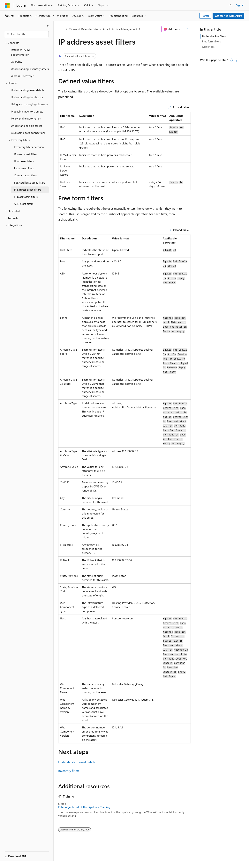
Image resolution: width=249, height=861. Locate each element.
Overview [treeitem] (16, 61)
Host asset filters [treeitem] (24, 161)
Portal (205, 16)
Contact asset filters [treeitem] (26, 175)
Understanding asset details (76, 762)
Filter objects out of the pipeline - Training (84, 807)
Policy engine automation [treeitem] (26, 118)
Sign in (240, 5)
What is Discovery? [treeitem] (22, 76)
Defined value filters (214, 36)
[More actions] (187, 29)
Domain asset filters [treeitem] (25, 154)
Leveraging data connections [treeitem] (28, 133)
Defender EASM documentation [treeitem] (20, 52)
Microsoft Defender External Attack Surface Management (103, 29)
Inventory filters (68, 771)
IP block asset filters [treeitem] (26, 197)
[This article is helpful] (231, 60)
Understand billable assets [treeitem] (26, 126)
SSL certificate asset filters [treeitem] (29, 182)
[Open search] (231, 5)
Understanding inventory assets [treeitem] (30, 69)
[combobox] (27, 34)
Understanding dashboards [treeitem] (27, 97)
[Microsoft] (7, 5)
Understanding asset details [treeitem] (27, 90)
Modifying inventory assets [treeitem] (27, 111)
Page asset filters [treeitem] (24, 168)
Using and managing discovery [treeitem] (29, 104)
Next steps (208, 46)
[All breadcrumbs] (61, 29)
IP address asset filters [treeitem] (27, 189)
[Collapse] (48, 26)
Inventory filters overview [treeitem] (29, 147)
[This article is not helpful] (236, 60)
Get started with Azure (228, 16)
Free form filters (211, 41)
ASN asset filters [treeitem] (23, 204)
